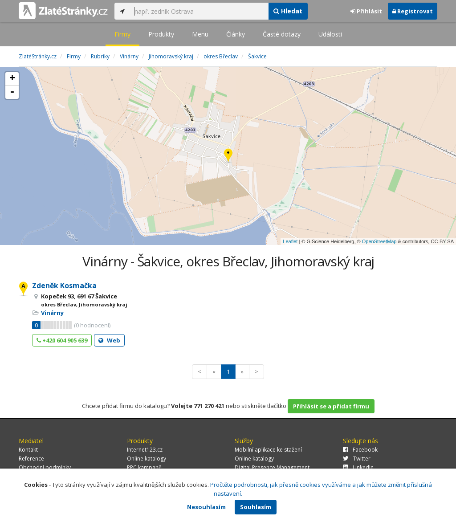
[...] (199, 11)
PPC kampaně (144, 467)
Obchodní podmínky (45, 467)
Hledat (287, 11)
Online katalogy (146, 458)
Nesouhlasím (206, 507)
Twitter (356, 458)
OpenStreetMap (379, 241)
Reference (31, 458)
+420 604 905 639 (62, 340)
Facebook (360, 449)
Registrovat (412, 11)
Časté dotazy (282, 34)
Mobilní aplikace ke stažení (268, 449)
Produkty (161, 34)
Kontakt (28, 449)
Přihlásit (366, 11)
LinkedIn (358, 467)
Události (330, 34)
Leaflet (290, 241)
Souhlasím (255, 507)
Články (235, 34)
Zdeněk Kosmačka (64, 285)
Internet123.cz (145, 449)
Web (109, 340)
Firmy (122, 34)
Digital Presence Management (272, 467)
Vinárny (52, 313)
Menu (200, 34)
